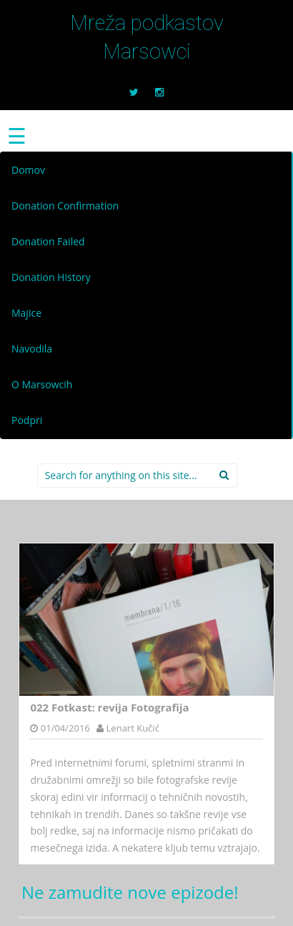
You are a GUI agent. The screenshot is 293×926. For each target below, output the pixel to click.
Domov (28, 170)
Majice (26, 313)
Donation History (51, 277)
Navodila (31, 348)
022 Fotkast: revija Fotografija (109, 707)
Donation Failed (48, 241)
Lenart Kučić (132, 727)
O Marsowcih (41, 384)
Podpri (26, 420)
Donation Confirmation (65, 205)
